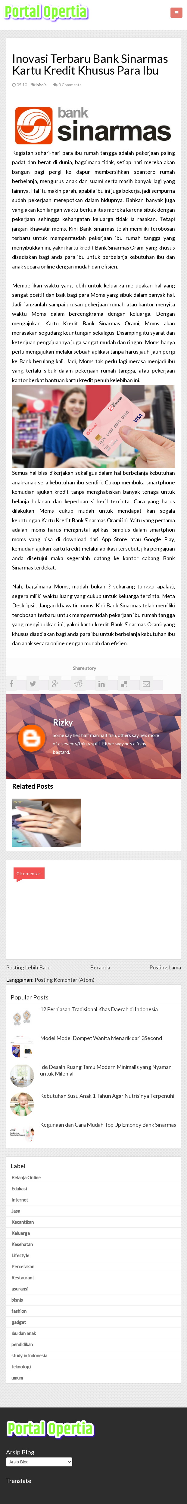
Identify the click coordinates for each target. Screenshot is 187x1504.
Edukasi (19, 1188)
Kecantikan (22, 1222)
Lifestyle (20, 1255)
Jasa (15, 1211)
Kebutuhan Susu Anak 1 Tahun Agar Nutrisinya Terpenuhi (107, 1095)
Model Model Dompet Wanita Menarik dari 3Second (101, 1038)
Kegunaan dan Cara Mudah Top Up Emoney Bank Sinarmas (108, 1124)
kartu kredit (80, 247)
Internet (19, 1199)
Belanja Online (26, 1177)
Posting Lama (165, 967)
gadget (18, 1322)
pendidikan (22, 1344)
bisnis (41, 84)
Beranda (100, 967)
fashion (18, 1311)
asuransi (19, 1288)
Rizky (63, 722)
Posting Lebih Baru (28, 967)
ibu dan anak (23, 1333)
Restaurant (22, 1277)
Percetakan (22, 1266)
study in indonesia (29, 1355)
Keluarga (20, 1233)
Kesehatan (22, 1244)
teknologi (21, 1366)
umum (17, 1377)
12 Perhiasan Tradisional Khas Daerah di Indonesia (99, 1009)
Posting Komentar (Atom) (65, 979)
